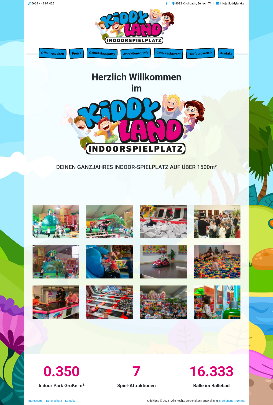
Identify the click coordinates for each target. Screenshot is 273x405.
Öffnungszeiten (52, 50)
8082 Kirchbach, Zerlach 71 (192, 3)
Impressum (35, 400)
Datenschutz (54, 400)
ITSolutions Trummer (232, 400)
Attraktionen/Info (135, 50)
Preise (76, 50)
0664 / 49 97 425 (41, 3)
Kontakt (226, 50)
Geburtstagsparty (102, 50)
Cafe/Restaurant (168, 50)
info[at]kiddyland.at (230, 3)
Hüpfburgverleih (200, 50)
